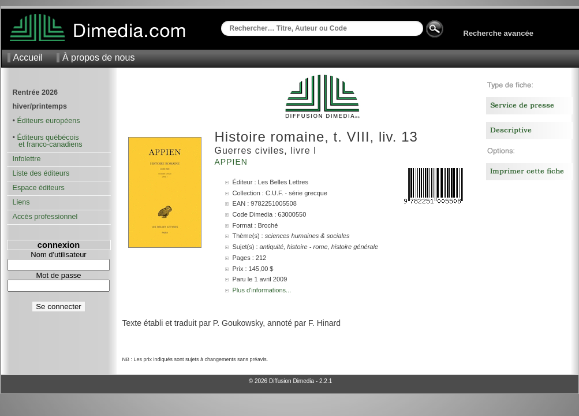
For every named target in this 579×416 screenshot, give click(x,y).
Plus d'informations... (262, 290)
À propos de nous (98, 57)
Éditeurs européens (48, 121)
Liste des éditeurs (41, 173)
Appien (233, 161)
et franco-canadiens (48, 144)
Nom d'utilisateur (58, 254)
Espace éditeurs (39, 188)
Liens (21, 202)
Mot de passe (58, 275)
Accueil (28, 57)
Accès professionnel (45, 217)
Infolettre (27, 159)
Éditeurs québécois (48, 137)
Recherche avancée (498, 33)
